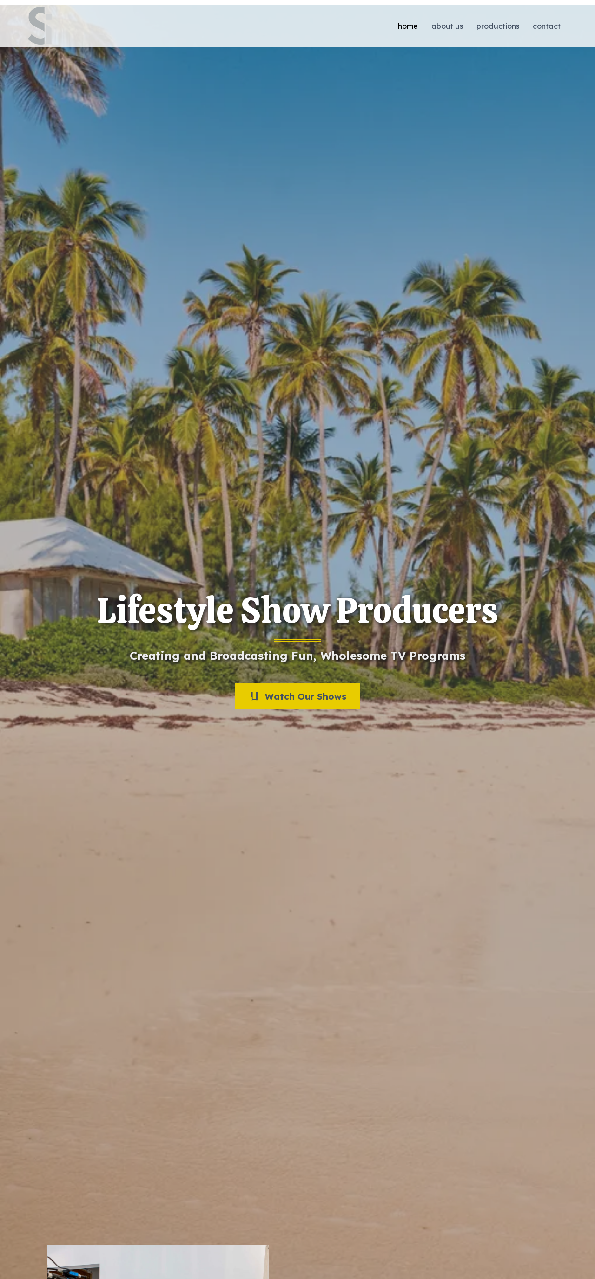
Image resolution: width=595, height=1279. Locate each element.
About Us (447, 26)
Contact (547, 26)
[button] (297, 696)
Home (408, 26)
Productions (497, 26)
